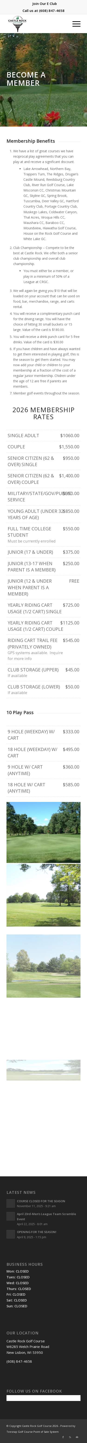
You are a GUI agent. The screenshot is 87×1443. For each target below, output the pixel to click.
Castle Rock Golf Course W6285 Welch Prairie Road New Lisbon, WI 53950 (27, 1347)
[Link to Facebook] (63, 1437)
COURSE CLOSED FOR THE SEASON (41, 1201)
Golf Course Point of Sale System (38, 1431)
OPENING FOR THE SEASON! (36, 1232)
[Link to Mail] (77, 1437)
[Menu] (74, 23)
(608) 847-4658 (51, 10)
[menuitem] (44, 3)
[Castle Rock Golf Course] (36, 23)
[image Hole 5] (43, 891)
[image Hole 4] (43, 831)
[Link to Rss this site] (70, 1437)
